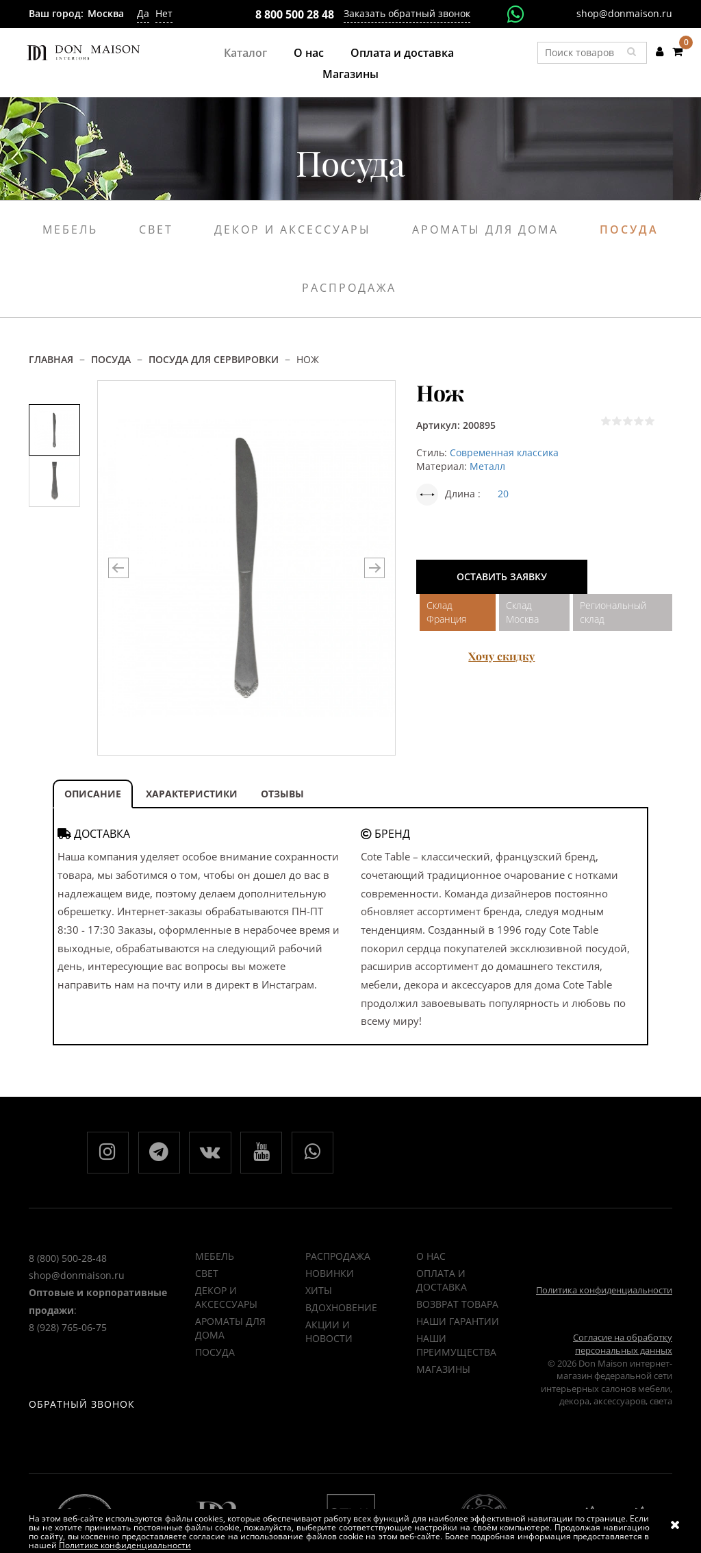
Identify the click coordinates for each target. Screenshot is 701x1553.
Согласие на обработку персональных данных (622, 1344)
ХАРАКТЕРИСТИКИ (192, 793)
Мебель (70, 229)
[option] (54, 430)
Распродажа (349, 287)
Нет (164, 13)
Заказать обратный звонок (407, 13)
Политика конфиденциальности (604, 1290)
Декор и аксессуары (292, 229)
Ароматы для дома (485, 229)
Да (143, 13)
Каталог (245, 52)
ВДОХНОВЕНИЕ (341, 1308)
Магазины (350, 74)
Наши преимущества (456, 1345)
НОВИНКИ (329, 1273)
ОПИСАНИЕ (92, 793)
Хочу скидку (501, 656)
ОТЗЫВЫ (282, 793)
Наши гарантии (457, 1321)
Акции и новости (329, 1332)
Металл (487, 466)
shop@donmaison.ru (624, 13)
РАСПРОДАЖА (337, 1256)
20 (503, 493)
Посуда (629, 229)
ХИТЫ (318, 1290)
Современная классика (504, 452)
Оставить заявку (502, 576)
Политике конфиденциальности (125, 1545)
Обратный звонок (82, 1406)
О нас (309, 52)
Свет (156, 229)
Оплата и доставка (402, 52)
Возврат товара (457, 1304)
